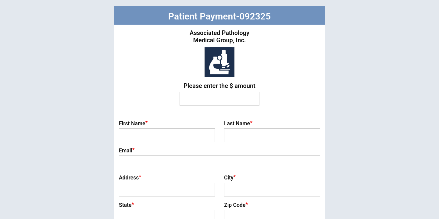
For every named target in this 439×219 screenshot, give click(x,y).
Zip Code (236, 204)
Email (127, 150)
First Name (133, 123)
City (230, 177)
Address (130, 177)
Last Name (238, 123)
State (126, 204)
